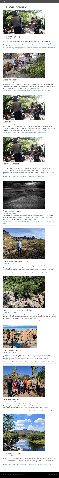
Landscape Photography (27, 272)
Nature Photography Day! (13, 36)
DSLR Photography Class (9, 272)
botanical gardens (32, 47)
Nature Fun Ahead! (11, 163)
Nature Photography (49, 47)
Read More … (49, 45)
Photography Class (17, 48)
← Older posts (7, 469)
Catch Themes (54, 474)
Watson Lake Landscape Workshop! (18, 310)
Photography (10, 48)
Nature (42, 47)
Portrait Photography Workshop (11, 47)
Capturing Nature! (10, 79)
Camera (39, 47)
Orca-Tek (14, 38)
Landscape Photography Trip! (15, 261)
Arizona (14, 132)
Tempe (48, 90)
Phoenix (4, 48)
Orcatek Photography (15, 474)
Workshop (49, 410)
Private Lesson (22, 47)
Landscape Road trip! (12, 350)
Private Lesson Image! (12, 211)
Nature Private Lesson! (12, 453)
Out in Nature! (9, 121)
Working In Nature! (11, 399)
